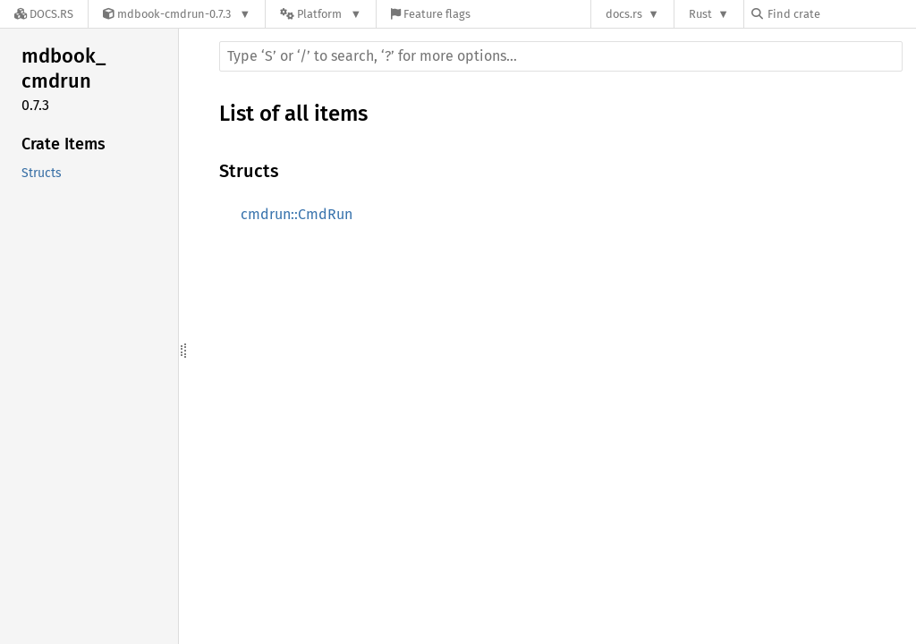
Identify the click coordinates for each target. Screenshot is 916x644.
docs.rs (624, 14)
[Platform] (321, 14)
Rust (700, 14)
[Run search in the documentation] (561, 56)
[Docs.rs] (44, 14)
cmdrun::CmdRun (296, 214)
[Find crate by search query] (841, 14)
